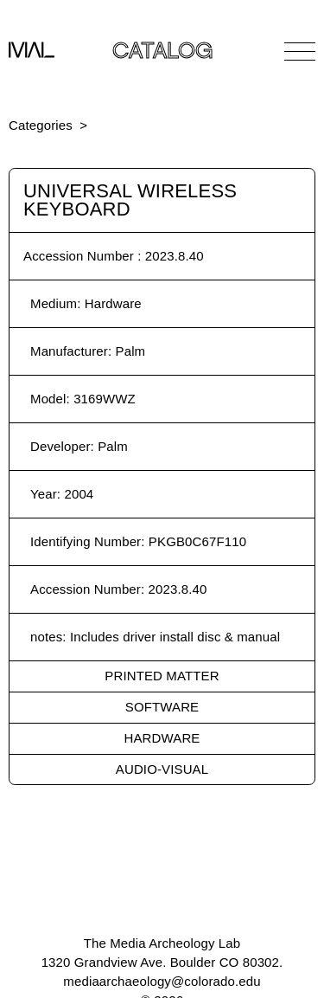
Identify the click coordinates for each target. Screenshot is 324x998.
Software (162, 706)
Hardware (162, 738)
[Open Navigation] (299, 51)
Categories (41, 125)
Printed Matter (162, 675)
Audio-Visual (162, 769)
